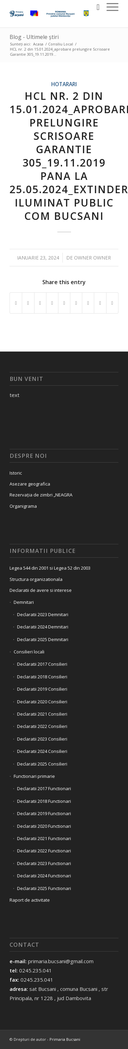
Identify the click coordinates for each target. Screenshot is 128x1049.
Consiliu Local (60, 44)
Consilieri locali (29, 652)
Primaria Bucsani (64, 1039)
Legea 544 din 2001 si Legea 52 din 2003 (50, 568)
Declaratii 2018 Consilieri (42, 677)
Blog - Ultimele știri (34, 37)
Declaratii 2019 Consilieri (42, 689)
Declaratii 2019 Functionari (44, 813)
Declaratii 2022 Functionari (44, 851)
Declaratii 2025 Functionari (44, 888)
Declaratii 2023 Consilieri (42, 739)
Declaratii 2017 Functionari (44, 788)
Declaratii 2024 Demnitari (42, 627)
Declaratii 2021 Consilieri (42, 714)
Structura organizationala (36, 579)
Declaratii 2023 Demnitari (42, 614)
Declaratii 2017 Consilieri (42, 664)
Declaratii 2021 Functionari (44, 838)
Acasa (38, 44)
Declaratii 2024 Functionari (44, 876)
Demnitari (24, 602)
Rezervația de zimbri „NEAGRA (41, 495)
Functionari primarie (34, 776)
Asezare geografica (30, 484)
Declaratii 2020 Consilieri (42, 702)
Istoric (16, 473)
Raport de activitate (30, 900)
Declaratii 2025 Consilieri (42, 764)
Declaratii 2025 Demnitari (42, 639)
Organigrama (23, 506)
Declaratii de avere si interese (41, 590)
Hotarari (64, 84)
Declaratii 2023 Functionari (44, 863)
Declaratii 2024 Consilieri (42, 751)
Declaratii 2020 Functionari (44, 826)
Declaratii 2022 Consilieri (42, 726)
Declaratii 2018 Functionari (44, 801)
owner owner (92, 257)
